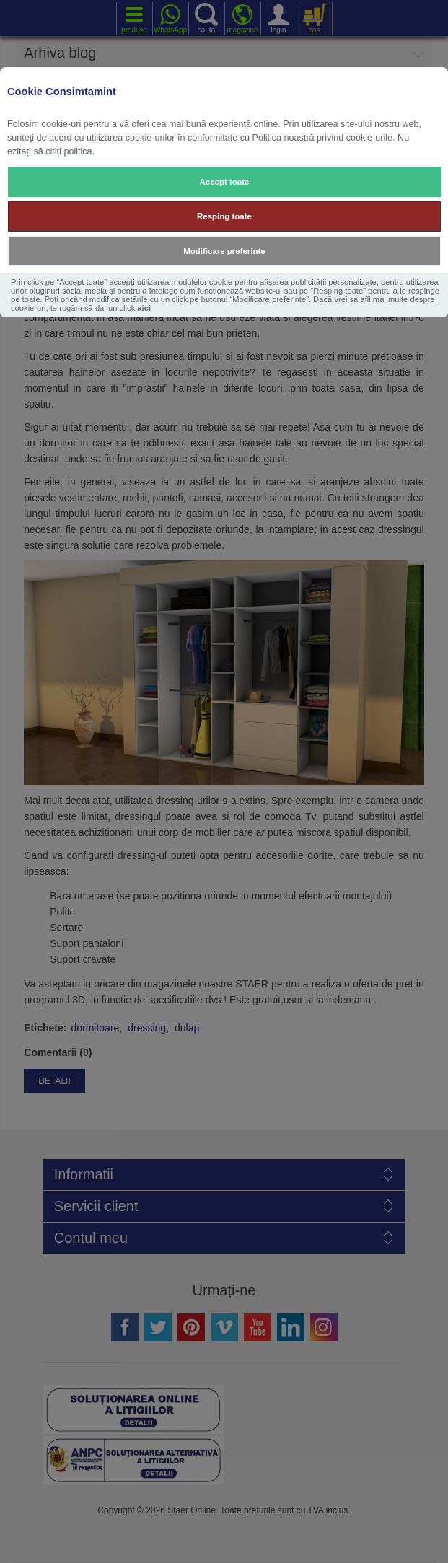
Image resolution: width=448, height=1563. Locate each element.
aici (144, 308)
